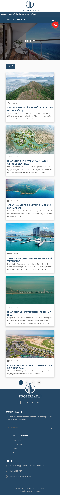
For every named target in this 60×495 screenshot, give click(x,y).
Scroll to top (55, 408)
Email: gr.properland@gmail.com (20, 475)
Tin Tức (15, 451)
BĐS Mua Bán (11, 20)
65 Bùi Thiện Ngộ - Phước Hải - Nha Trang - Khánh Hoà (27, 465)
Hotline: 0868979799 (17, 470)
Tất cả (10, 67)
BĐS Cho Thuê (22, 20)
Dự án (15, 447)
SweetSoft (37, 490)
